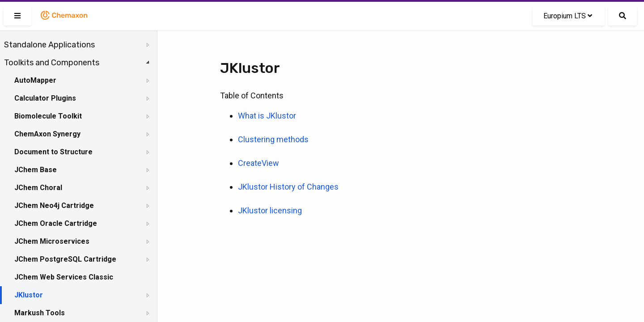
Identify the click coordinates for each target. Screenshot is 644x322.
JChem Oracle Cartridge (55, 223)
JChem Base (35, 169)
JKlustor (28, 295)
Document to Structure (53, 152)
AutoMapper (35, 80)
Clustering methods (273, 139)
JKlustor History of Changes (288, 186)
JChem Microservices (51, 241)
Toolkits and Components (51, 63)
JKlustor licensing (270, 210)
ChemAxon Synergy (47, 134)
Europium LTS (567, 16)
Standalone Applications (49, 45)
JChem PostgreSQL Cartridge (65, 259)
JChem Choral (38, 187)
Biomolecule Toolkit (48, 116)
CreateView (258, 163)
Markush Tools (39, 313)
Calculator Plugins (45, 98)
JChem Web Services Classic (63, 277)
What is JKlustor (267, 115)
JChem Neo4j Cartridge (54, 205)
